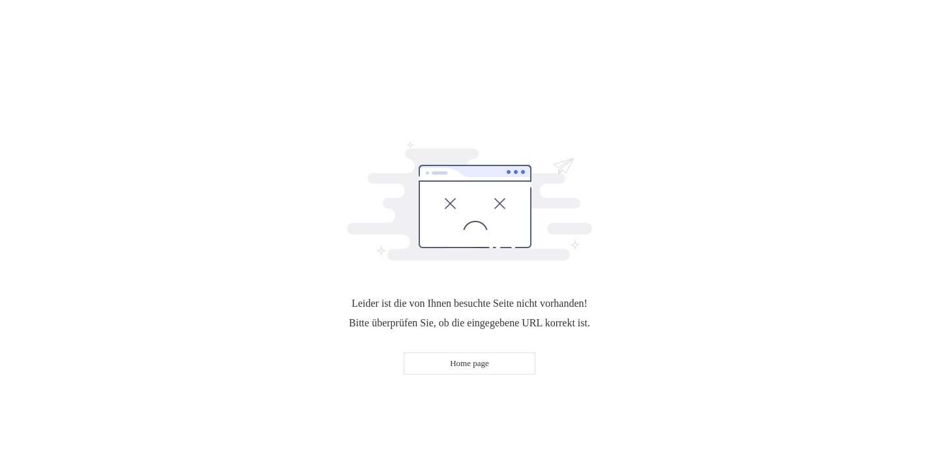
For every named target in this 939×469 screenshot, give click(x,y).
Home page (469, 363)
